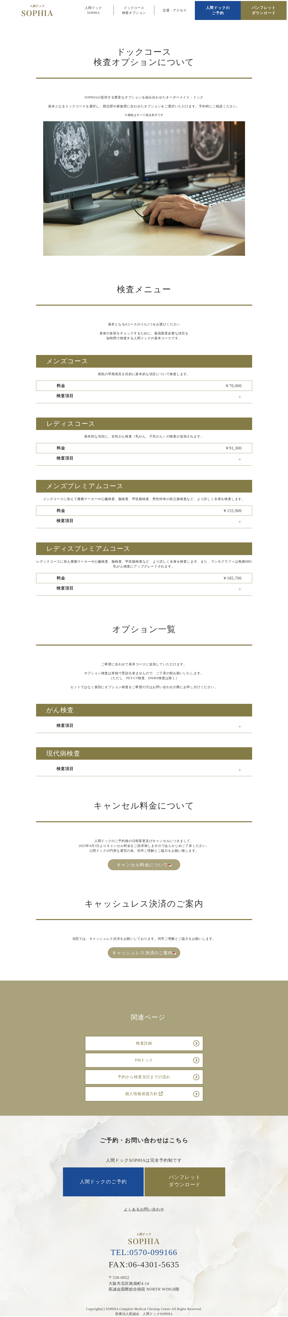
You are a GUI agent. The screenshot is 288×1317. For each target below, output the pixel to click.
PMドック (144, 1060)
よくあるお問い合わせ (144, 1209)
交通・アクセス (175, 10)
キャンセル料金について (144, 864)
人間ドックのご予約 (218, 10)
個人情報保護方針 (144, 1094)
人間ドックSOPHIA (93, 10)
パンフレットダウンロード (264, 10)
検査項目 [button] (65, 395)
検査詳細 (144, 1043)
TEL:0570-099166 (144, 1252)
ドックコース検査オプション (134, 10)
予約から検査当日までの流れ (144, 1077)
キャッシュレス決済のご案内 (144, 952)
